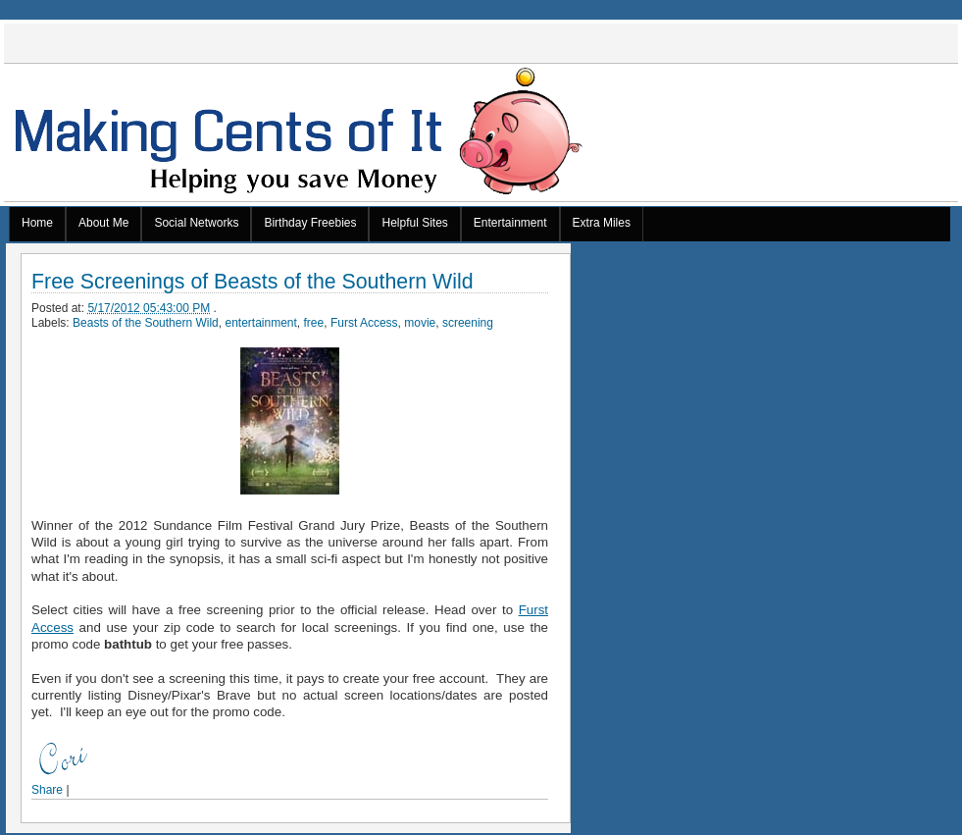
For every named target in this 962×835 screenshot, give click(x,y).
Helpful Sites (414, 223)
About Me (103, 223)
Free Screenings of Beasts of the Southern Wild (252, 282)
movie (419, 323)
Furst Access (364, 323)
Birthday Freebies (310, 223)
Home (37, 223)
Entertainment (510, 223)
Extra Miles (602, 223)
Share (47, 790)
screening (467, 323)
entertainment (260, 323)
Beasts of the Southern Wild (146, 323)
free (314, 323)
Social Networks (196, 223)
